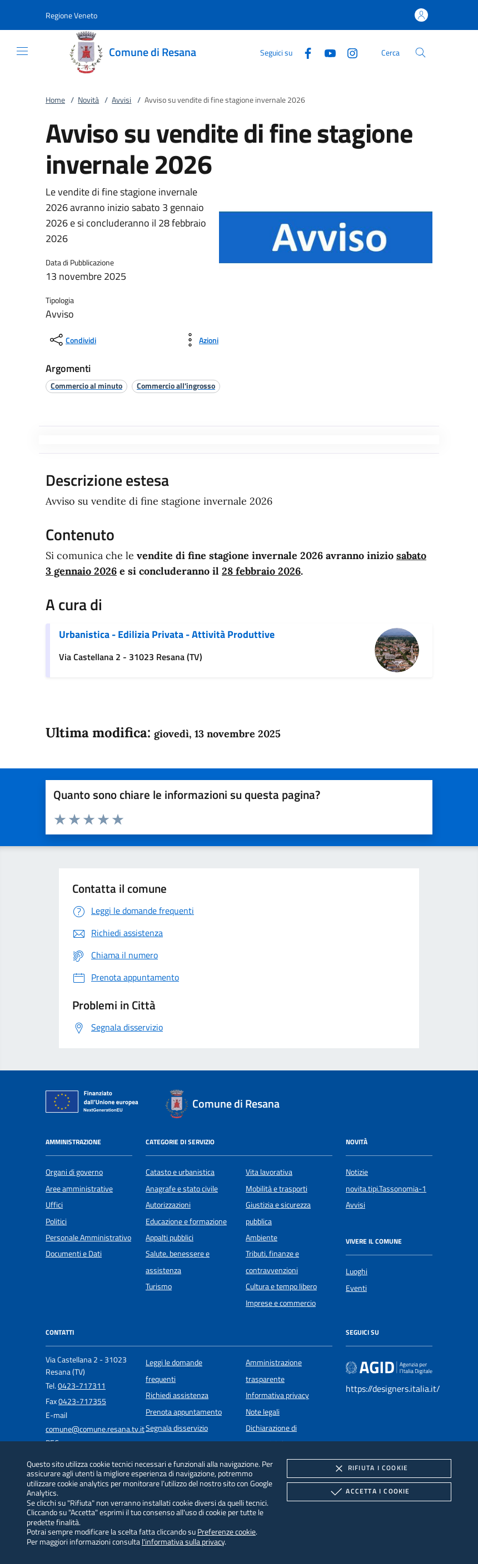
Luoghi (356, 1271)
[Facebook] (303, 51)
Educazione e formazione (186, 1221)
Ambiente (261, 1237)
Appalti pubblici (169, 1237)
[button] (71, 15)
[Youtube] (326, 51)
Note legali (263, 1412)
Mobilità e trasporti (276, 1189)
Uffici (54, 1205)
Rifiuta (369, 1468)
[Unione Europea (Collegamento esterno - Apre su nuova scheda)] (95, 1103)
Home (55, 100)
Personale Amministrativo (88, 1237)
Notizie (357, 1172)
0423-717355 (82, 1401)
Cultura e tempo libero (281, 1286)
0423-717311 (82, 1386)
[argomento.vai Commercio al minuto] (86, 386)
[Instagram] (348, 51)
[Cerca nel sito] (420, 52)
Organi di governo (74, 1172)
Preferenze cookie (226, 1531)
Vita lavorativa (269, 1172)
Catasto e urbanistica (180, 1172)
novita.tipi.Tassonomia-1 (386, 1189)
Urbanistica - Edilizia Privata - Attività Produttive (167, 634)
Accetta (369, 1492)
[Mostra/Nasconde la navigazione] (22, 51)
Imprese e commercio (281, 1303)
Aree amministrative (79, 1189)
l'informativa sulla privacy (183, 1541)
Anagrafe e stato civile (182, 1189)
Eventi (356, 1288)
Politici (56, 1221)
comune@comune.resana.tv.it (95, 1429)
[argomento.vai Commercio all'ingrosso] (176, 386)
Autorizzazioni (168, 1205)
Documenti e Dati (74, 1254)
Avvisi (121, 100)
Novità (88, 100)
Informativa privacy (277, 1395)
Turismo (159, 1286)
